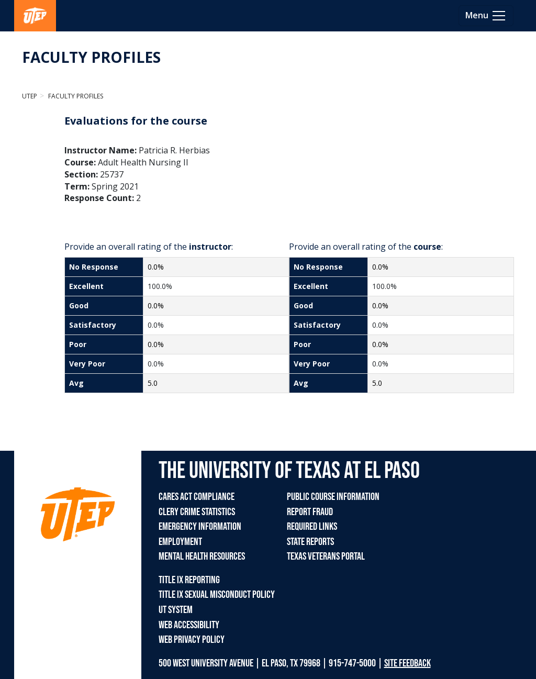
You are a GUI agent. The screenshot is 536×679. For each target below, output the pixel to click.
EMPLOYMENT (180, 542)
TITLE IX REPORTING (189, 580)
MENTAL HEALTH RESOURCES (202, 556)
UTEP (29, 96)
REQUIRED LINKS (312, 526)
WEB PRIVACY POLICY (192, 639)
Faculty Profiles (75, 96)
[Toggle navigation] (486, 15)
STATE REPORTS (310, 542)
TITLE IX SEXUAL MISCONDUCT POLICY (217, 594)
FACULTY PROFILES (91, 57)
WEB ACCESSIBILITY (189, 625)
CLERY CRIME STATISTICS (197, 512)
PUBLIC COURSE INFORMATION (333, 497)
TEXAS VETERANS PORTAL (326, 556)
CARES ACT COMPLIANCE (196, 497)
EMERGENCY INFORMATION (200, 526)
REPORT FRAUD (310, 512)
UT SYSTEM (176, 610)
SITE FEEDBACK (407, 663)
